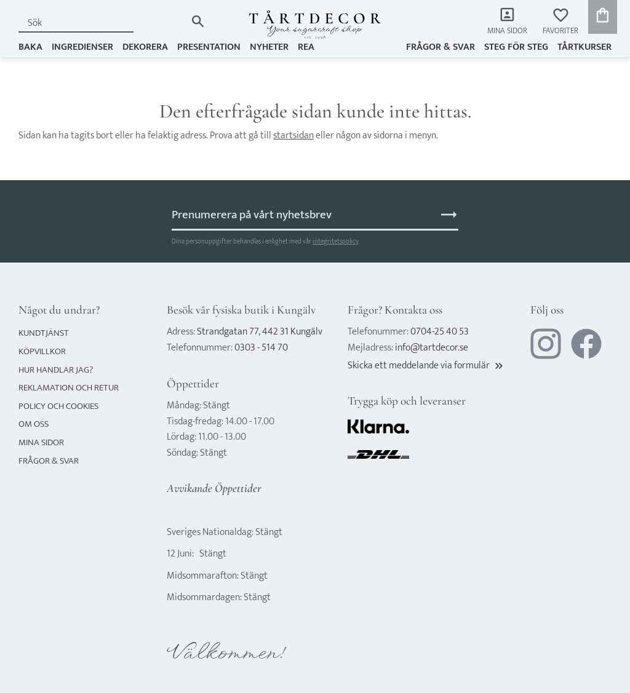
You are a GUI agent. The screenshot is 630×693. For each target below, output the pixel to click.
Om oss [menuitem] (33, 424)
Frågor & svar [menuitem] (440, 47)
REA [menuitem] (306, 47)
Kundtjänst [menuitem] (43, 333)
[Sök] (198, 21)
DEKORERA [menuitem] (145, 47)
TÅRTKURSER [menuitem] (584, 47)
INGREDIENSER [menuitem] (82, 47)
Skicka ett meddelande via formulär (426, 365)
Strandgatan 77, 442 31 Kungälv (259, 331)
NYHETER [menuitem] (269, 47)
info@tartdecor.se (431, 347)
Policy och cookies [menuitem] (58, 406)
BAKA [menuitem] (30, 47)
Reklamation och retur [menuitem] (68, 387)
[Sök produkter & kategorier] (102, 23)
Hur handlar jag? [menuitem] (55, 370)
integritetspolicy (335, 241)
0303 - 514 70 (261, 347)
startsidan (293, 135)
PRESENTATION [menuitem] (209, 47)
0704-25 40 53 (439, 331)
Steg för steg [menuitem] (516, 47)
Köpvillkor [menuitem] (42, 351)
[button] (560, 22)
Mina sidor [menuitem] (507, 31)
